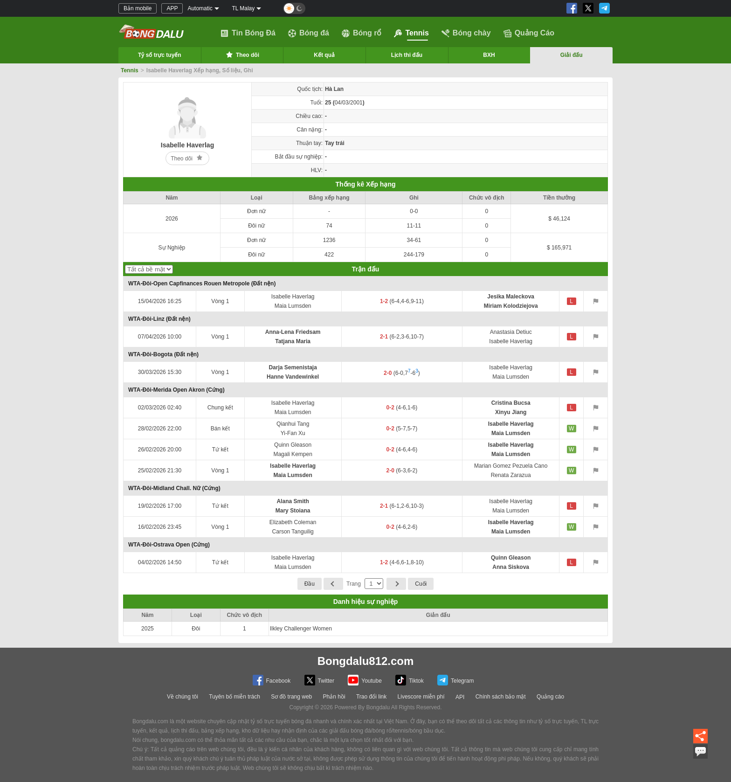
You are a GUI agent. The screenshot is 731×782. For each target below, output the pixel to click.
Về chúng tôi (182, 696)
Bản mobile (138, 8)
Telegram (455, 680)
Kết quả (324, 55)
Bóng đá (308, 33)
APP (172, 8)
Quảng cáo (550, 696)
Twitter (319, 680)
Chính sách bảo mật (501, 696)
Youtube (365, 680)
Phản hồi (334, 696)
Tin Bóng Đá (248, 33)
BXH (489, 55)
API (459, 697)
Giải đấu (571, 55)
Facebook (272, 680)
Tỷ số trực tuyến (159, 55)
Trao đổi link (371, 696)
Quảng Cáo (528, 33)
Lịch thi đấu (406, 55)
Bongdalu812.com (365, 661)
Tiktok (409, 680)
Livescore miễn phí (421, 696)
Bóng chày (466, 33)
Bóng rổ (362, 33)
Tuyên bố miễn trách (234, 696)
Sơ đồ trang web (291, 696)
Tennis (411, 33)
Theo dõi (242, 54)
